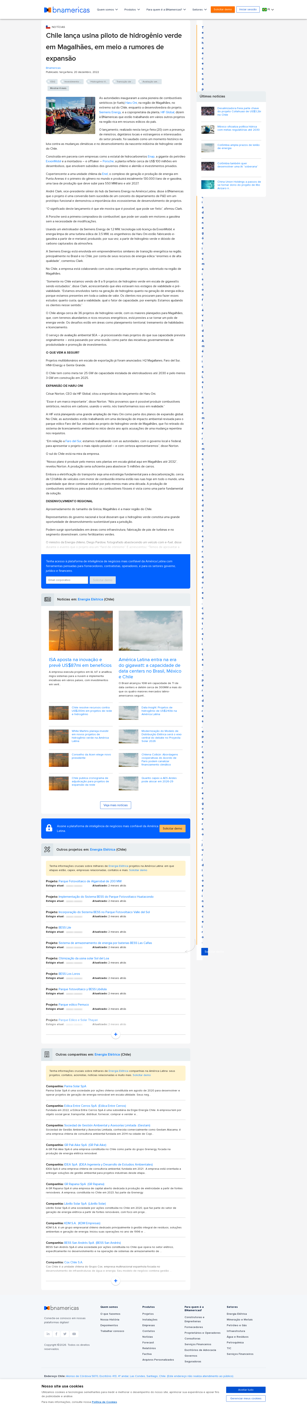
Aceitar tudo (246, 1389)
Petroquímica (235, 1342)
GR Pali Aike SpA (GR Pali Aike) (85, 1145)
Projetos (148, 1314)
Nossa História (109, 1319)
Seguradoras (193, 1361)
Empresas (148, 1325)
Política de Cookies (104, 1402)
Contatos (148, 1331)
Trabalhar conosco (112, 1331)
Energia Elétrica (90, 599)
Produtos (130, 9)
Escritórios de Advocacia (200, 1350)
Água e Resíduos (237, 1336)
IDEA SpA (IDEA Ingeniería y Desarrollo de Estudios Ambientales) (108, 1164)
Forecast (148, 1342)
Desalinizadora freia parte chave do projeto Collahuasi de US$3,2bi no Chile (239, 111)
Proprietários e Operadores (202, 1333)
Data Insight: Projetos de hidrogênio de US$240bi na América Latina (159, 711)
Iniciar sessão (248, 9)
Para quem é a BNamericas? (165, 9)
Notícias (147, 1336)
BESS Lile (65, 927)
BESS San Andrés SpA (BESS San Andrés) (92, 1242)
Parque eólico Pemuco (74, 1004)
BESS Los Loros (69, 973)
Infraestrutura (236, 1331)
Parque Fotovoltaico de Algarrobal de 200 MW (90, 881)
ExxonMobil (53, 161)
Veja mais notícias (116, 805)
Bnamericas (53, 68)
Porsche (108, 161)
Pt (266, 9)
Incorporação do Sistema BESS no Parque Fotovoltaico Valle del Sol (104, 912)
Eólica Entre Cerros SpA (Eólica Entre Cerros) (95, 1105)
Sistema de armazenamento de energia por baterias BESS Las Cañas (105, 943)
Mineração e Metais (240, 1319)
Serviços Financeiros (198, 1344)
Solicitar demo (223, 9)
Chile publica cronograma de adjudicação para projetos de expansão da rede (90, 781)
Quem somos (106, 9)
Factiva (147, 1354)
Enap (151, 156)
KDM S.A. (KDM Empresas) (82, 1223)
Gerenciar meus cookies (245, 1398)
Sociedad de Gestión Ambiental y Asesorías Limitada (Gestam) (107, 1125)
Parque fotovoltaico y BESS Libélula (83, 989)
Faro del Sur (73, 441)
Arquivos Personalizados (158, 1359)
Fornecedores (194, 1327)
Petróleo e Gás (237, 1325)
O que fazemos (110, 1314)
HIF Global (167, 112)
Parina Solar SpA (75, 1086)
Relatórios (149, 1348)
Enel (105, 174)
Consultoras (192, 1338)
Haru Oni (131, 102)
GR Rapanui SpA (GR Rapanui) (84, 1184)
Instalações (149, 1319)
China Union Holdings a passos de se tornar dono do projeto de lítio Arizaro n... (239, 185)
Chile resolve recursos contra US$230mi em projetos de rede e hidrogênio (92, 711)
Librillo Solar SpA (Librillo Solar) (85, 1203)
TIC (229, 1348)
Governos (191, 1355)
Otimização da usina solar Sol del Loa (84, 958)
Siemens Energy (110, 112)
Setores (197, 9)
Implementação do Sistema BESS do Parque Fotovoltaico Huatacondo (106, 896)
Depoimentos (109, 1325)
